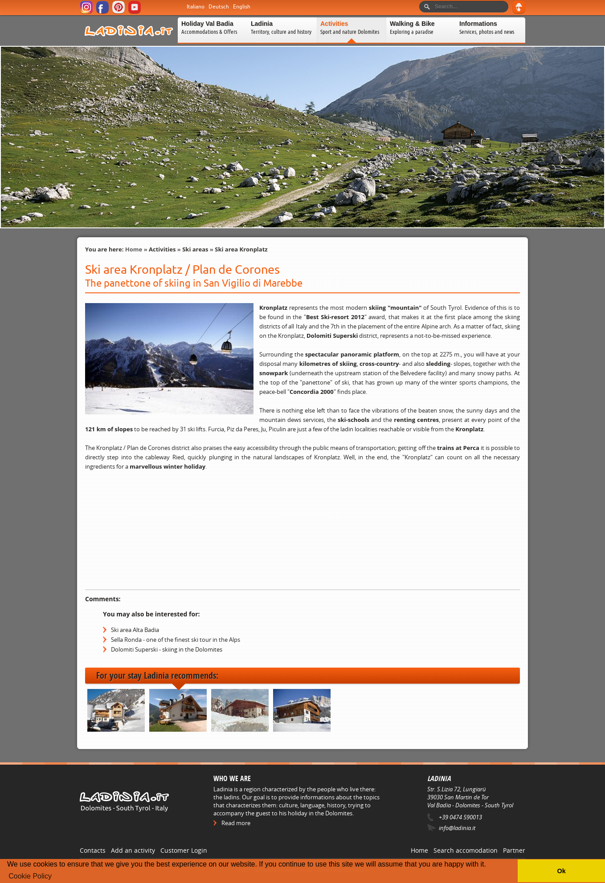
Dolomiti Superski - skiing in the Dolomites (166, 649)
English (241, 6)
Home (133, 249)
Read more (235, 823)
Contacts (93, 850)
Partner (514, 850)
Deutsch (218, 6)
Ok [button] (561, 871)
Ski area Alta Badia (135, 630)
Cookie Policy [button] (30, 876)
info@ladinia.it (457, 828)
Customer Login (183, 850)
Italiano (195, 6)
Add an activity (133, 850)
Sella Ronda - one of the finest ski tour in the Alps (175, 640)
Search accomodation (465, 850)
